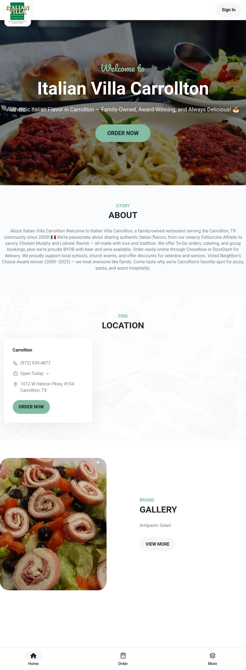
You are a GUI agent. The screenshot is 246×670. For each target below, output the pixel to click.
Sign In (229, 9)
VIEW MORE (158, 544)
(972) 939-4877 (35, 363)
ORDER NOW (123, 133)
